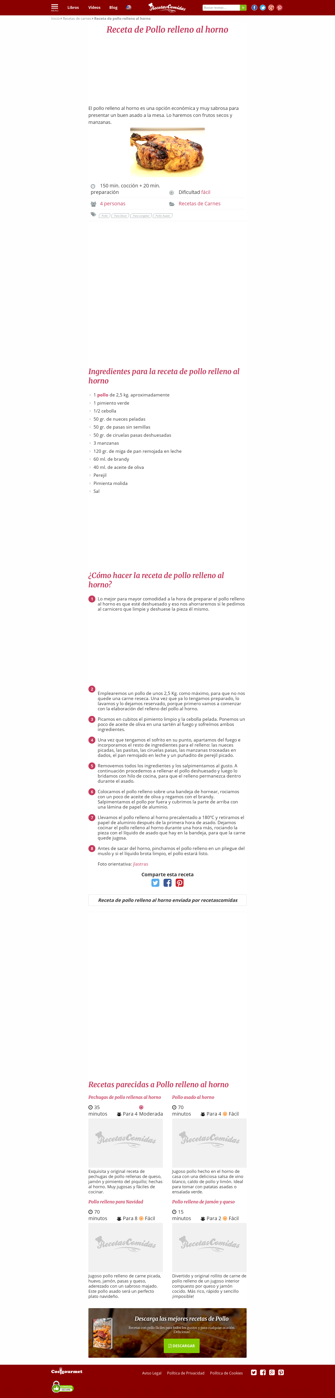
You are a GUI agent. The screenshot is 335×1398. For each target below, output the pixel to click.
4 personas (112, 203)
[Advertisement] (167, 67)
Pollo (104, 215)
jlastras (140, 864)
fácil (205, 192)
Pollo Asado (162, 215)
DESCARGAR (181, 1345)
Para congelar (141, 215)
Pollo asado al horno (193, 1097)
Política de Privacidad (186, 1373)
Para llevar (120, 215)
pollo (102, 395)
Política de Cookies (226, 1373)
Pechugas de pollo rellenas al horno (124, 1097)
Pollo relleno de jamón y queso (203, 1202)
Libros (73, 7)
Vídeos (94, 7)
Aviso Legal (152, 1373)
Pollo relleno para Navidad (115, 1202)
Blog (113, 7)
